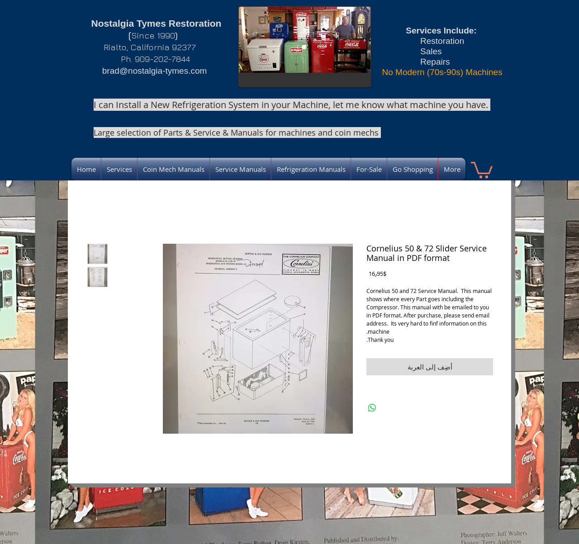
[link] (482, 169)
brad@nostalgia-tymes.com (154, 71)
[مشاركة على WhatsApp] (372, 407)
